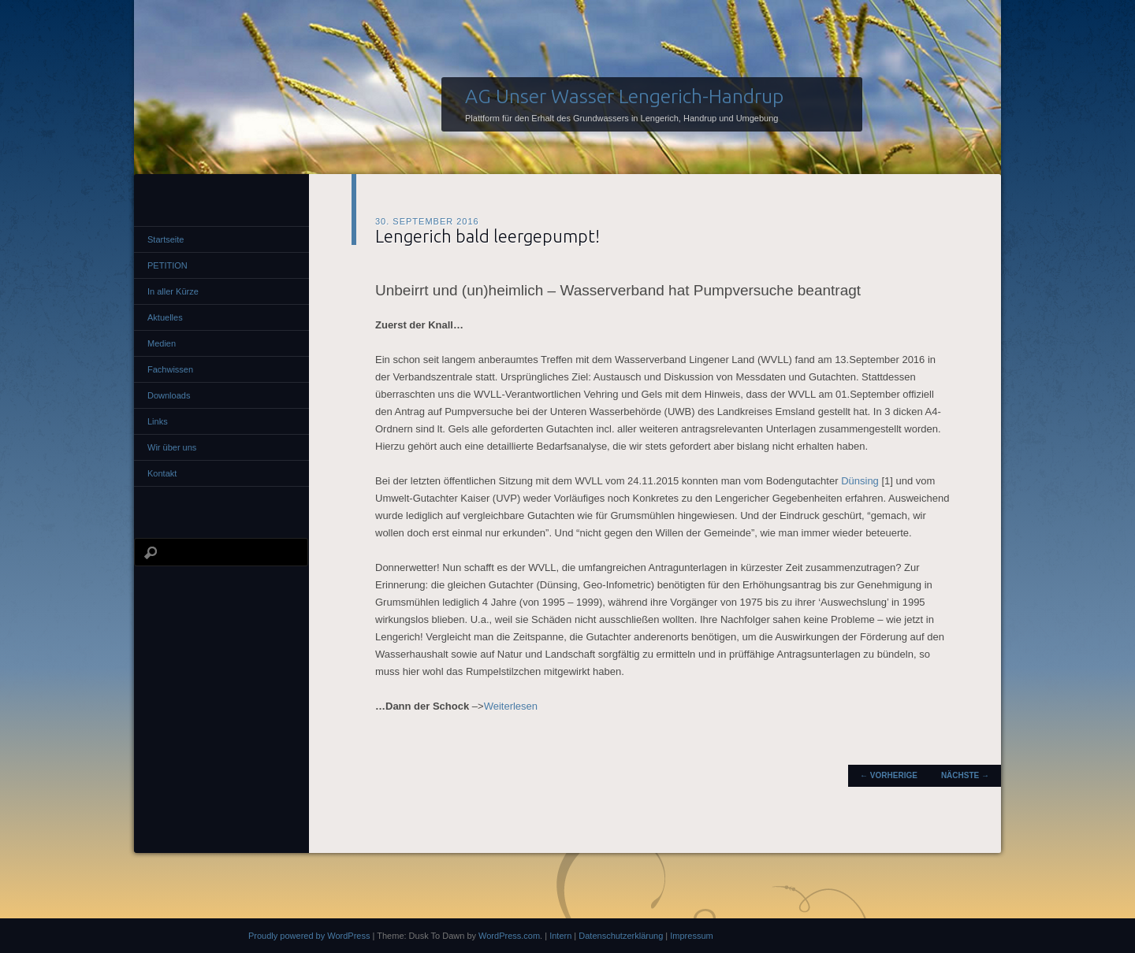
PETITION (167, 265)
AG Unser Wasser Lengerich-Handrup (624, 96)
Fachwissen (170, 369)
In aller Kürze (173, 291)
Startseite (165, 239)
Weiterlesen (511, 706)
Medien (161, 343)
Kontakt (162, 473)
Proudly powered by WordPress (309, 935)
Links (157, 421)
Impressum (691, 935)
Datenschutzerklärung (621, 935)
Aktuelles (165, 317)
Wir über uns (171, 447)
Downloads (168, 395)
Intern (560, 935)
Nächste (965, 775)
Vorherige (888, 775)
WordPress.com (509, 935)
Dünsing (860, 481)
